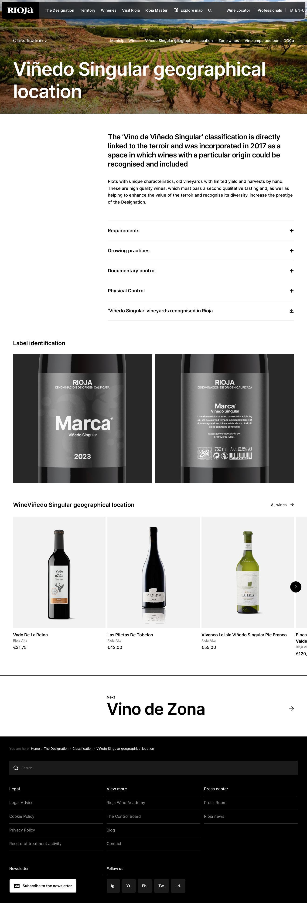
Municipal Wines (125, 40)
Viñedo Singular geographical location (179, 40)
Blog (111, 831)
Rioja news (212, 818)
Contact (114, 844)
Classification (30, 40)
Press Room (213, 805)
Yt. (129, 886)
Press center (215, 791)
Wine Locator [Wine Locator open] (238, 10)
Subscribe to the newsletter (45, 886)
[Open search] (209, 10)
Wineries (108, 10)
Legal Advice (23, 805)
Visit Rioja (131, 10)
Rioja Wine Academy (125, 805)
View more (117, 791)
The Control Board (123, 818)
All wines (282, 505)
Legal (17, 791)
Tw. (162, 886)
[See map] (188, 10)
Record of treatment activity (36, 844)
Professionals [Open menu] (270, 10)
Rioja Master (156, 10)
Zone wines (228, 40)
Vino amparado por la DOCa (269, 40)
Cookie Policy (24, 818)
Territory (87, 10)
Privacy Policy (24, 831)
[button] (295, 587)
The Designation (59, 10)
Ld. (178, 886)
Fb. (145, 886)
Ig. (114, 886)
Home (37, 751)
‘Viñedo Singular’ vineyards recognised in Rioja (201, 310)
